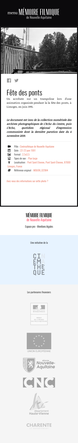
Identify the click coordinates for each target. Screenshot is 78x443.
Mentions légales (45, 226)
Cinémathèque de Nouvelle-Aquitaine (37, 146)
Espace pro (30, 226)
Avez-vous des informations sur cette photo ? (27, 181)
